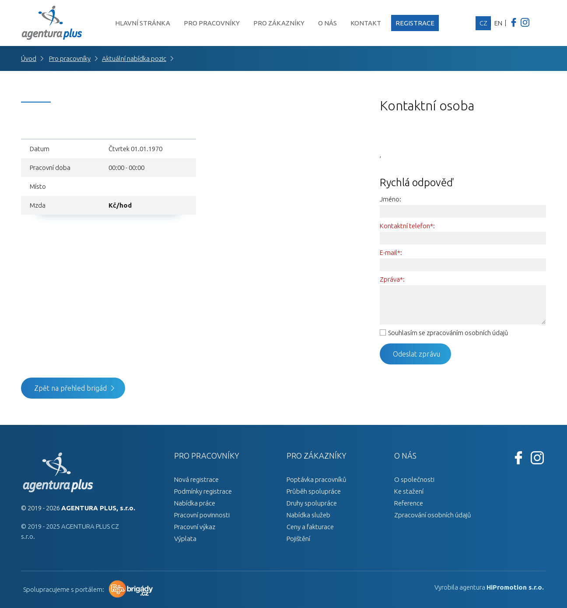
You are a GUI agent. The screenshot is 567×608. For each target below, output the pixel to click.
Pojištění (298, 538)
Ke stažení (409, 491)
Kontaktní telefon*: (407, 226)
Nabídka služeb (308, 515)
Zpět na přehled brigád (70, 388)
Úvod (28, 58)
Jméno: (390, 199)
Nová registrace (196, 479)
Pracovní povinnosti (202, 515)
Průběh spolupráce (314, 491)
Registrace (415, 23)
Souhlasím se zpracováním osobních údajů (448, 332)
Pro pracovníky (212, 23)
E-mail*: (391, 252)
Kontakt (365, 23)
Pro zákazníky (278, 23)
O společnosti (414, 479)
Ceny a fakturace (310, 526)
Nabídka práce (194, 503)
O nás (327, 23)
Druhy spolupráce (312, 503)
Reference (408, 503)
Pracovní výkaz (194, 526)
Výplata (185, 538)
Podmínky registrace (203, 491)
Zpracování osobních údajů (432, 515)
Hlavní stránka (142, 23)
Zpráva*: (392, 279)
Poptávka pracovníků (316, 479)
